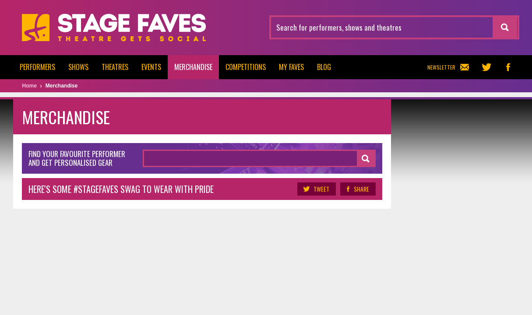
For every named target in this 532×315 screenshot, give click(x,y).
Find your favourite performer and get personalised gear (76, 158)
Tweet (316, 189)
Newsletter (448, 67)
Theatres (115, 67)
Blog (324, 67)
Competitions (245, 67)
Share (358, 189)
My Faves (291, 67)
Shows (78, 67)
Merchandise (193, 67)
